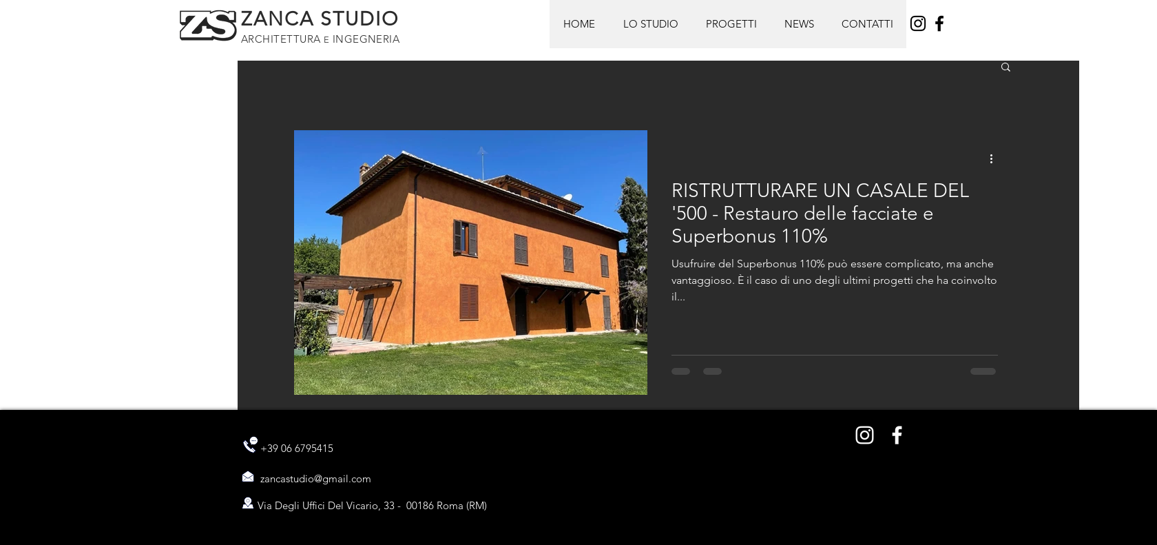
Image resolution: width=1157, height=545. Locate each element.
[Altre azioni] (996, 158)
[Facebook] (939, 23)
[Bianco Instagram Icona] (865, 435)
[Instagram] (918, 23)
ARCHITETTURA (282, 38)
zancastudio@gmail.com (315, 478)
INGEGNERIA (364, 38)
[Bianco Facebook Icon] (897, 435)
